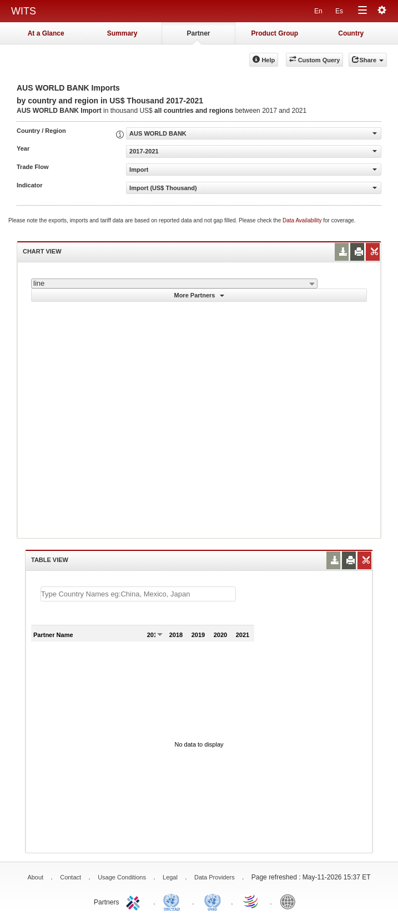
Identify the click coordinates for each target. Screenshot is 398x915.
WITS (23, 11)
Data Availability (303, 220)
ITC (135, 901)
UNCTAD (174, 901)
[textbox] (138, 593)
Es (339, 11)
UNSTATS (212, 901)
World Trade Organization (251, 901)
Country (351, 33)
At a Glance (46, 33)
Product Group (275, 33)
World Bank (290, 901)
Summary (122, 33)
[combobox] (174, 284)
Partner (198, 33)
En (318, 11)
